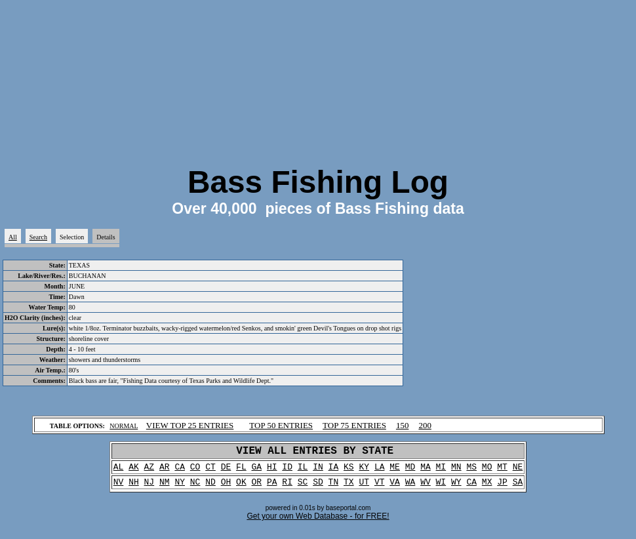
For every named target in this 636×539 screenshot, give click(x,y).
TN (333, 488)
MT (502, 471)
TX (349, 488)
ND (210, 488)
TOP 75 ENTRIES (354, 425)
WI (441, 488)
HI (272, 471)
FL (241, 471)
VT (379, 488)
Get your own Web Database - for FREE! (318, 522)
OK (241, 488)
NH (134, 488)
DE (226, 471)
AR (164, 471)
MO (487, 471)
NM (164, 488)
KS (349, 471)
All (13, 237)
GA (257, 471)
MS (471, 471)
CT (210, 471)
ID (287, 471)
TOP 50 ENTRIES (281, 425)
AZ (149, 471)
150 (402, 425)
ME (394, 471)
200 (424, 425)
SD (318, 488)
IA (333, 471)
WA (410, 488)
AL (118, 471)
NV (118, 488)
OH (226, 488)
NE (518, 471)
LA (379, 471)
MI (441, 471)
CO (195, 471)
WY (456, 488)
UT (364, 488)
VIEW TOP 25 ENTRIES (190, 425)
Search (38, 237)
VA (394, 488)
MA (425, 471)
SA (518, 488)
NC (195, 488)
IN (318, 471)
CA (179, 471)
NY (179, 488)
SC (303, 488)
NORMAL (123, 425)
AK (134, 471)
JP (502, 488)
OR (257, 488)
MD (410, 471)
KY (364, 471)
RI (287, 488)
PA (272, 488)
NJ (149, 488)
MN (456, 471)
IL (303, 471)
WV (425, 488)
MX (487, 488)
